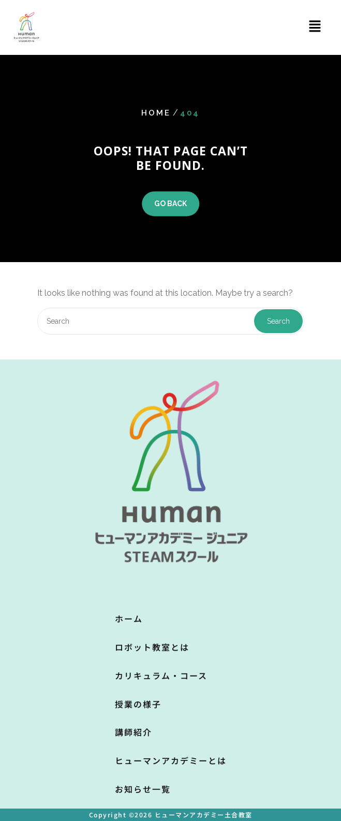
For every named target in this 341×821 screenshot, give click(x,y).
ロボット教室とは (152, 647)
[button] (315, 26)
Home (156, 113)
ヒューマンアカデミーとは (171, 760)
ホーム (129, 618)
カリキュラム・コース (161, 675)
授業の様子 (138, 704)
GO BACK (170, 204)
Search (278, 321)
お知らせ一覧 (143, 789)
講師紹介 (133, 732)
